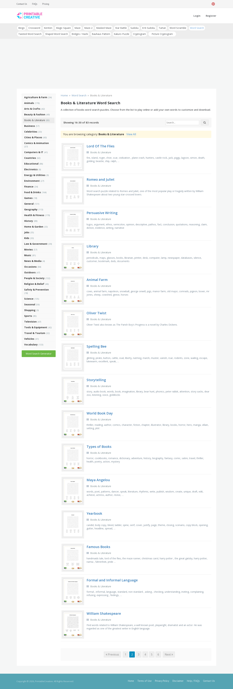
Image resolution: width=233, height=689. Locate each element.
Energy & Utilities (34, 175)
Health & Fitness (34, 215)
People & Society (34, 278)
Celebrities (30, 131)
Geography (30, 209)
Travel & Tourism (34, 333)
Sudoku (134, 27)
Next (169, 654)
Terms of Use (144, 680)
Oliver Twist (96, 313)
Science (28, 298)
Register (211, 15)
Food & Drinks (32, 192)
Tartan (162, 27)
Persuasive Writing (102, 213)
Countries (30, 157)
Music (27, 255)
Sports (28, 315)
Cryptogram (139, 34)
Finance (28, 186)
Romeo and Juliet (100, 179)
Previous (112, 654)
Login (196, 15)
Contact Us (21, 3)
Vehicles (29, 338)
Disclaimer (178, 680)
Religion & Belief (34, 283)
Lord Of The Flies (100, 146)
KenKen (48, 27)
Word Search (197, 27)
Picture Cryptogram (162, 34)
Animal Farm (97, 279)
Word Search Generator (38, 353)
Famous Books (98, 546)
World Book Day (100, 413)
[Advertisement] (116, 64)
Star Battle (121, 27)
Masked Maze (103, 27)
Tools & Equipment (35, 327)
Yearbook (94, 513)
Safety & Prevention (36, 289)
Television (30, 321)
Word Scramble (178, 27)
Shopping (29, 310)
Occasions (30, 266)
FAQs (34, 3)
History (28, 220)
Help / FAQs (193, 680)
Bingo (21, 27)
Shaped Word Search (56, 34)
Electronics (31, 169)
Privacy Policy (162, 680)
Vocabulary (31, 344)
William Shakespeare (104, 613)
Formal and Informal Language (112, 580)
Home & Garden (33, 226)
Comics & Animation (36, 143)
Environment (32, 180)
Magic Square (63, 27)
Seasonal (29, 304)
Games (28, 198)
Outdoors (30, 272)
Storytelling (96, 380)
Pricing (45, 3)
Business (29, 125)
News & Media (33, 261)
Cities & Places (33, 137)
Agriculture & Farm (35, 97)
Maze (77, 27)
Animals (29, 103)
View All (131, 134)
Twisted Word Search (30, 34)
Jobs (26, 232)
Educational (31, 163)
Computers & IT (33, 152)
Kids (26, 238)
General (29, 203)
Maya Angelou (98, 480)
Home (131, 680)
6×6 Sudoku (148, 27)
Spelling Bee (96, 346)
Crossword (34, 27)
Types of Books (99, 446)
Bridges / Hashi (80, 34)
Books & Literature (34, 120)
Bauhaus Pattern (101, 34)
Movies (28, 249)
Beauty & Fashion (34, 114)
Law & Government (35, 243)
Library (93, 246)
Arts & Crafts (32, 108)
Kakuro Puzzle (121, 34)
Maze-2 (88, 27)
